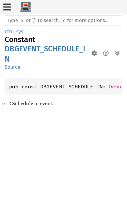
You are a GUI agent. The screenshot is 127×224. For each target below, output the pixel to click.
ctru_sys (14, 32)
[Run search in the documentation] (63, 20)
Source (12, 67)
